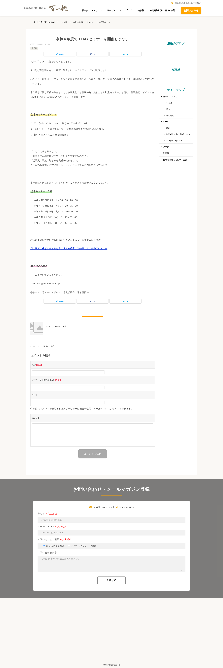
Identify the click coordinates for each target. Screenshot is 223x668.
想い (168, 109)
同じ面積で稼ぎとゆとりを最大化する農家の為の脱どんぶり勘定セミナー (68, 248)
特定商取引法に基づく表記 (162, 10)
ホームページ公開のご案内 (56, 326)
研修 (168, 128)
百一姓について (89, 10)
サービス (111, 10)
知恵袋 (141, 10)
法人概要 (170, 115)
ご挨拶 (169, 103)
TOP (46, 22)
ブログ (128, 10)
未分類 (34, 48)
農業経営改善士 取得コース (178, 134)
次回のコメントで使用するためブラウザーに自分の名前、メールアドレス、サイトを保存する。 (83, 408)
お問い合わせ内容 (111, 561)
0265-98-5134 (126, 507)
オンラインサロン (174, 140)
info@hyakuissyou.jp (104, 507)
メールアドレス (111, 530)
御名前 (111, 517)
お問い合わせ (191, 10)
